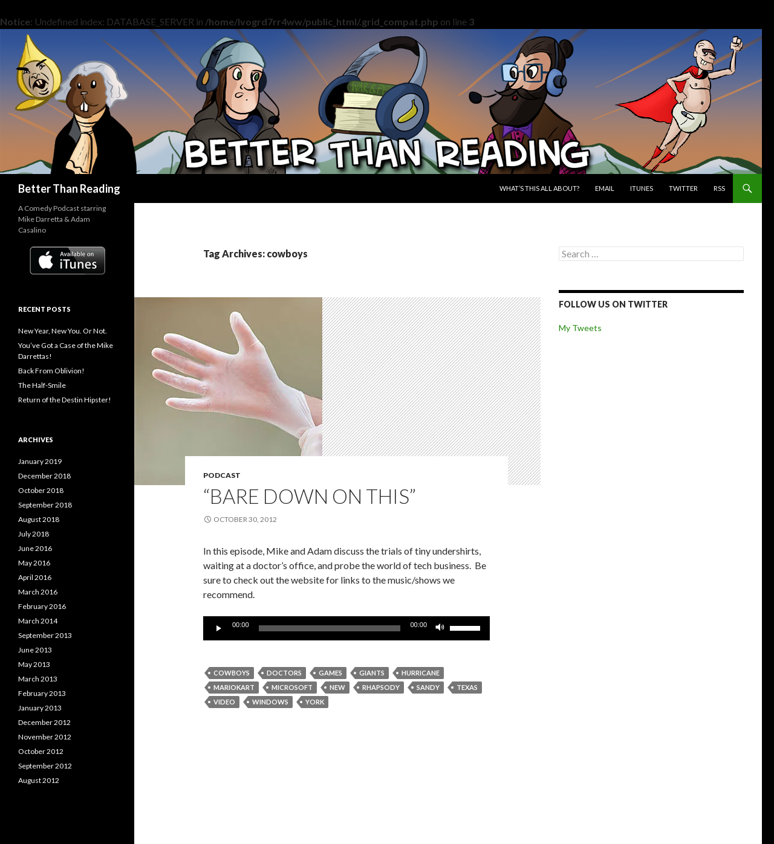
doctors (284, 673)
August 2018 (38, 519)
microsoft (292, 687)
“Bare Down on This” (309, 496)
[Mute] (440, 628)
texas (467, 687)
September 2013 (45, 635)
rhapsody (381, 687)
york (314, 702)
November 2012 (44, 736)
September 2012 (45, 765)
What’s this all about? (539, 188)
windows (270, 702)
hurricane (421, 673)
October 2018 (40, 490)
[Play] (219, 628)
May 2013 (34, 664)
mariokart (234, 687)
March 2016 (37, 591)
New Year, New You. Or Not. (62, 330)
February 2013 (42, 693)
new (337, 687)
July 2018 (33, 533)
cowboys (231, 673)
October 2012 (40, 751)
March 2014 (37, 620)
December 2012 (44, 722)
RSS (719, 188)
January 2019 (40, 461)
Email (604, 188)
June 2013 (35, 649)
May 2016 (34, 562)
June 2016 (35, 548)
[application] (346, 628)
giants (372, 673)
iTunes (641, 188)
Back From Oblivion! (51, 370)
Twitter (683, 188)
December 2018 (44, 475)
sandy (428, 687)
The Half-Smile (42, 385)
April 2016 (34, 577)
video (224, 702)
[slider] (330, 628)
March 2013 (37, 678)
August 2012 (38, 780)
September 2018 (45, 504)
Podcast (222, 475)
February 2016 (42, 606)
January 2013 (40, 707)
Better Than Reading (69, 188)
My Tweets (580, 328)
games (330, 673)
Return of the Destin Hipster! (64, 399)
